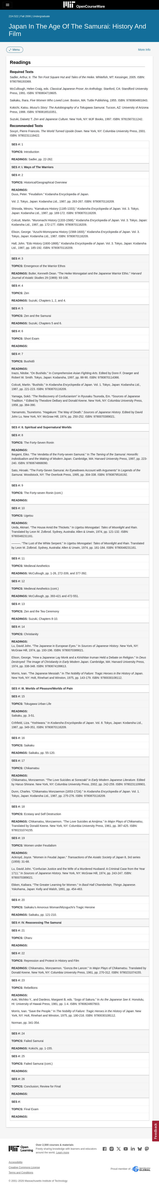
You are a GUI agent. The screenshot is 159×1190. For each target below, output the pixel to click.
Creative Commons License (24, 1167)
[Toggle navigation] (7, 5)
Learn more (62, 1152)
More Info (144, 49)
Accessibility (16, 1162)
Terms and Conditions (21, 1172)
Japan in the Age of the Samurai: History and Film (77, 30)
